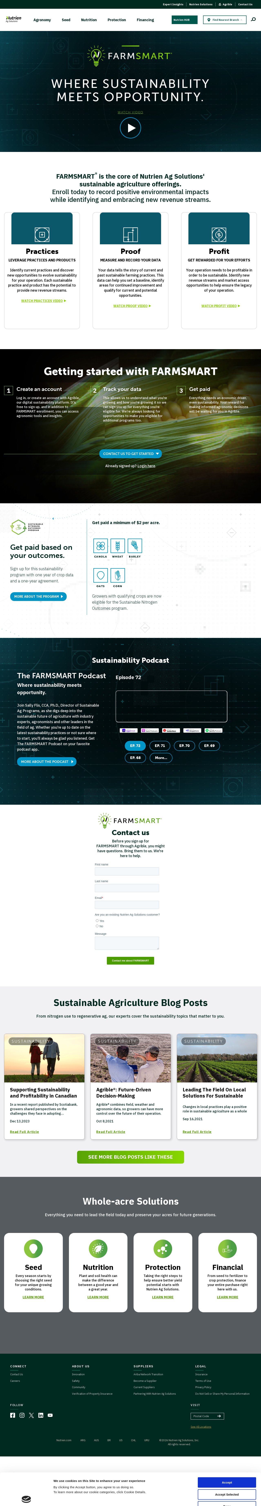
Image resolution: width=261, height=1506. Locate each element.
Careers (15, 1381)
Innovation (78, 1374)
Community (78, 1387)
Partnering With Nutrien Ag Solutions (155, 1393)
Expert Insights (173, 4)
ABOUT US (81, 1366)
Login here (146, 466)
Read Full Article (24, 1132)
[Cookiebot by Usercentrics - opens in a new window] (26, 1498)
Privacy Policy (203, 1387)
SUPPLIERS (144, 1366)
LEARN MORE (33, 1297)
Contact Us (245, 4)
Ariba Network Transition (148, 1374)
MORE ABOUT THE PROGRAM (36, 596)
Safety (76, 1381)
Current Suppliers (144, 1387)
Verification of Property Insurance (92, 1393)
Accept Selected (227, 1462)
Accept (227, 1450)
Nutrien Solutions (200, 4)
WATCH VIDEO (130, 112)
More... (161, 758)
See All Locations (201, 1427)
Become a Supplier (145, 1381)
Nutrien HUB (181, 20)
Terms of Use (203, 1381)
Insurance (201, 1374)
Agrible (227, 4)
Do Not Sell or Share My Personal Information (222, 1393)
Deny (227, 1474)
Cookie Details (64, 1498)
